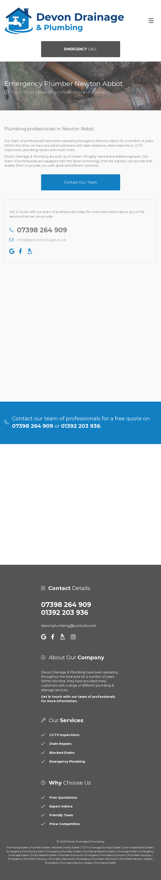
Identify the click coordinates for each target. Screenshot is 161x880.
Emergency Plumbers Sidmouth (97, 858)
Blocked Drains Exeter (66, 847)
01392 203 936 (64, 613)
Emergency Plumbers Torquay (27, 858)
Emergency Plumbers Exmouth (105, 855)
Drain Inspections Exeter (138, 847)
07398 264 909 (66, 605)
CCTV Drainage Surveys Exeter (101, 847)
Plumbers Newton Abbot (136, 858)
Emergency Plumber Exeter (63, 851)
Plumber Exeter (40, 847)
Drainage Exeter (127, 851)
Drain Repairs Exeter (44, 855)
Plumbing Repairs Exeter (99, 851)
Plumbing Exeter (17, 847)
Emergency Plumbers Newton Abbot (68, 862)
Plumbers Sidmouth (62, 858)
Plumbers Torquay (139, 855)
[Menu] (151, 20)
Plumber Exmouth (71, 855)
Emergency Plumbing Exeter (25, 851)
